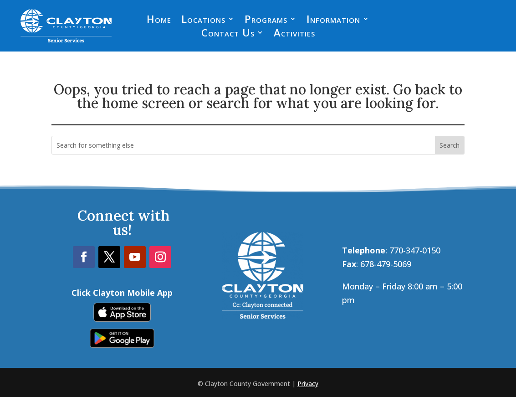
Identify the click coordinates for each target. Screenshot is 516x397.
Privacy (307, 383)
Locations (203, 20)
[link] (122, 318)
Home (159, 20)
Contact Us (228, 34)
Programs (266, 20)
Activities (294, 34)
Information (333, 20)
